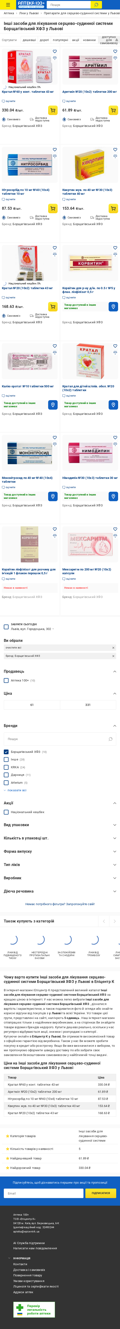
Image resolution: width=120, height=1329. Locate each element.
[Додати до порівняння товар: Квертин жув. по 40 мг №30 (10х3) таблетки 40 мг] (115, 156)
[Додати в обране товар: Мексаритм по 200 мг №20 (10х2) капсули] (115, 529)
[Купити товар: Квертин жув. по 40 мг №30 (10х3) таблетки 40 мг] (113, 208)
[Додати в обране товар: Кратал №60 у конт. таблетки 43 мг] (55, 51)
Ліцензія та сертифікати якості (36, 1286)
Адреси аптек (23, 1292)
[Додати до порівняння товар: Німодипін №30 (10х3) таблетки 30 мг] (115, 444)
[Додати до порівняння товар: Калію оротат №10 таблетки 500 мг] (55, 353)
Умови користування (28, 1281)
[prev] (103, 921)
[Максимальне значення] (88, 705)
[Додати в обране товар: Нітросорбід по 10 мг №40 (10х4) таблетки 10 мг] (55, 150)
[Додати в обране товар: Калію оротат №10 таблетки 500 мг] (55, 346)
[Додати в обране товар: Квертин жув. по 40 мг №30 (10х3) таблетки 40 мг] (115, 150)
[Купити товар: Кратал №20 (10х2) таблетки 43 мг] (53, 306)
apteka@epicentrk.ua (26, 1231)
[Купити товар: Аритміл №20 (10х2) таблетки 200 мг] (113, 110)
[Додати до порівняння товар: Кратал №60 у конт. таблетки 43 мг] (55, 58)
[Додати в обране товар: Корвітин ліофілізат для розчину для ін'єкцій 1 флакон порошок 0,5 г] (55, 529)
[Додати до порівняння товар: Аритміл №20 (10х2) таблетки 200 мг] (115, 58)
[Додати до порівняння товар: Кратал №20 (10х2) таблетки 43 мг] (55, 254)
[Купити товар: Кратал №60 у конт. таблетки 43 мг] (53, 110)
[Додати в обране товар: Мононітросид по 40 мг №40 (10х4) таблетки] (55, 437)
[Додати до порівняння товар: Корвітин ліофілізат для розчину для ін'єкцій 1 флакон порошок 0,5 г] (55, 536)
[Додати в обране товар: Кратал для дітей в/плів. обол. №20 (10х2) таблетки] (115, 346)
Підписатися (101, 1193)
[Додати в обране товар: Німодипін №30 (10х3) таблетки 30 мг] (115, 437)
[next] (114, 921)
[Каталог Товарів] (8, 4)
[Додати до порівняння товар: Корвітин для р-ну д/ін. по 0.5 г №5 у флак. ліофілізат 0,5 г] (115, 254)
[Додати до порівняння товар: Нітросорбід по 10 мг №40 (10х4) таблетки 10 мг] (55, 156)
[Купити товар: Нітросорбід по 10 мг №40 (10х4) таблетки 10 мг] (53, 208)
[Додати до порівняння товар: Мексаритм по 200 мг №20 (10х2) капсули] (115, 536)
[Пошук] (96, 5)
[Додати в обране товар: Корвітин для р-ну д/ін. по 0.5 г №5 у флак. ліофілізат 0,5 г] (115, 248)
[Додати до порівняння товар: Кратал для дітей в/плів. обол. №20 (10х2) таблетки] (115, 353)
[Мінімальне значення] (32, 705)
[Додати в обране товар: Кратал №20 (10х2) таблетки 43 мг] (55, 248)
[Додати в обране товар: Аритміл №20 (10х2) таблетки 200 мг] (115, 51)
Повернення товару (27, 1275)
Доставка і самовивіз (29, 1270)
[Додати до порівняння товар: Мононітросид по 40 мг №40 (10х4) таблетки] (55, 444)
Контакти (20, 1264)
